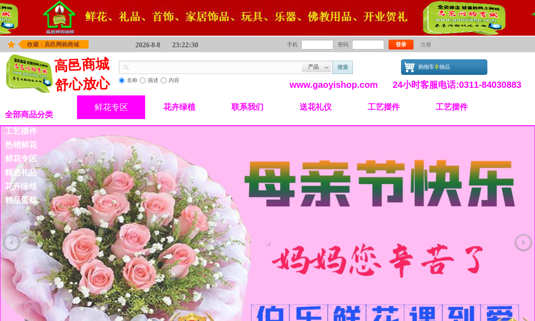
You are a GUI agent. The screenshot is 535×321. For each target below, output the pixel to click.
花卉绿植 (179, 107)
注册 (426, 44)
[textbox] (215, 66)
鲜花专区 (111, 107)
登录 (401, 44)
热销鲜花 (21, 144)
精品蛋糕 (21, 200)
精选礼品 (21, 172)
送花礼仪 (316, 107)
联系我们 (247, 107)
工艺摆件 (384, 107)
